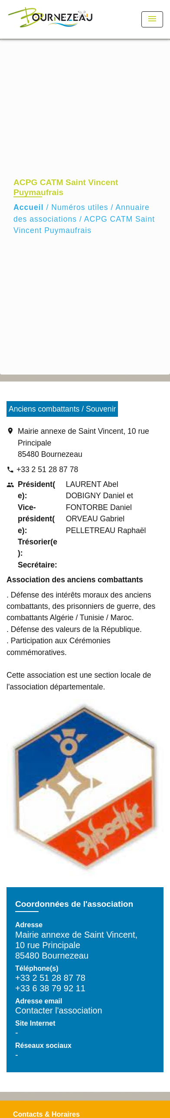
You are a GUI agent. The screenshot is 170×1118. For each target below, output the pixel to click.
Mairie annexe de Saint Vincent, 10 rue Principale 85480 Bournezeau (83, 443)
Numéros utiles (79, 207)
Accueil (28, 207)
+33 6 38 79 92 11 (50, 988)
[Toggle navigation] (152, 19)
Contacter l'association (58, 1010)
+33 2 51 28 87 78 (47, 469)
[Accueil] (50, 19)
